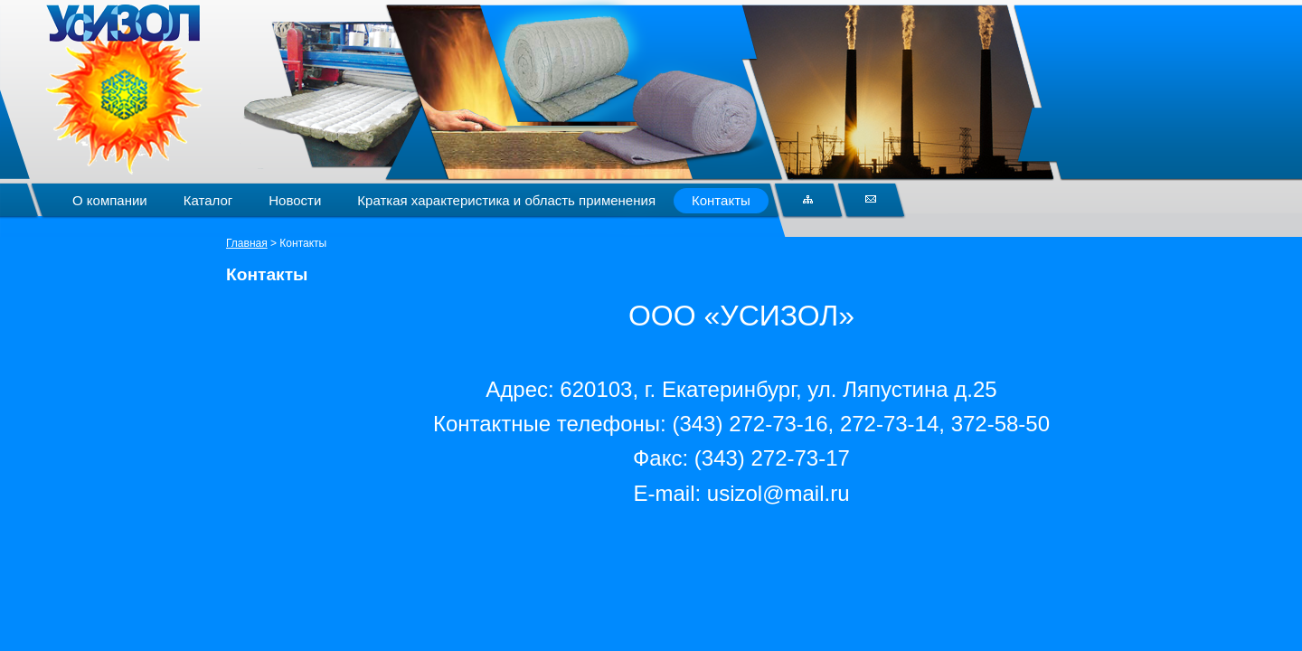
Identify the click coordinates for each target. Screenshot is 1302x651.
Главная (247, 243)
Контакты (721, 200)
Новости (295, 200)
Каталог (208, 200)
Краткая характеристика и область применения (506, 200)
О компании (109, 200)
